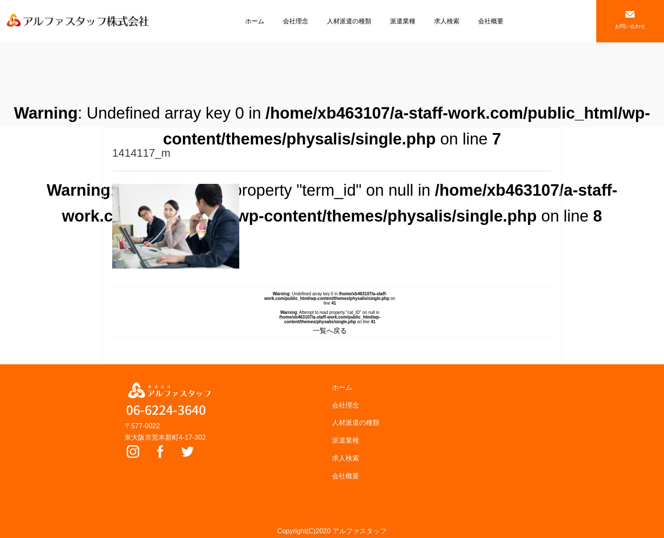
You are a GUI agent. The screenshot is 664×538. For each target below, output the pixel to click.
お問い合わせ (630, 20)
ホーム (254, 21)
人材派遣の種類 (349, 21)
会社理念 (295, 21)
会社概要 (491, 21)
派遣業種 (402, 21)
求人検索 (446, 21)
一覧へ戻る (330, 330)
